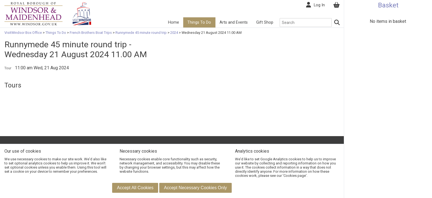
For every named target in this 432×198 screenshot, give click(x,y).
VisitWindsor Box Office (23, 33)
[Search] (337, 23)
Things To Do (199, 22)
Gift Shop (264, 22)
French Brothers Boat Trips (91, 33)
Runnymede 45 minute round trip (141, 33)
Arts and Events (234, 22)
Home (173, 22)
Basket (388, 5)
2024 (174, 33)
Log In (319, 5)
